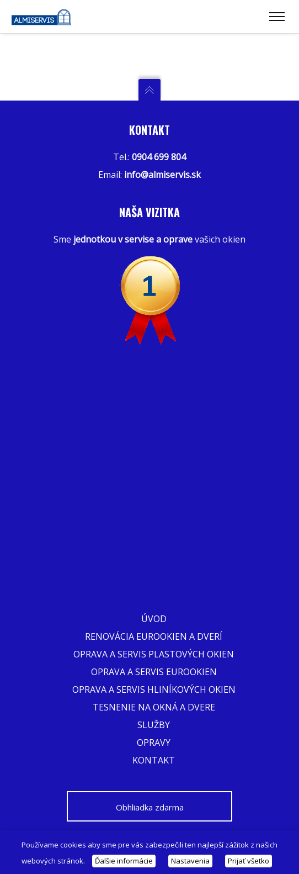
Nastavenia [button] (190, 861)
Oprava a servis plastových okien (153, 654)
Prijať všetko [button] (248, 861)
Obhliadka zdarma (150, 807)
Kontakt (153, 760)
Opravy (153, 742)
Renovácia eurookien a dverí (153, 636)
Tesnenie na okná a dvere (154, 707)
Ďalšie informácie (124, 861)
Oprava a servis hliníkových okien (154, 689)
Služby (153, 725)
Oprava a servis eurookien (154, 672)
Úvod (154, 619)
